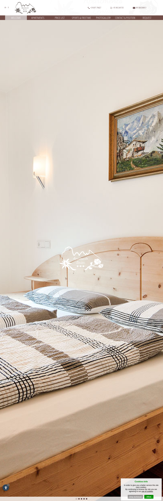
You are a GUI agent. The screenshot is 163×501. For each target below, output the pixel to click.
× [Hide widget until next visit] (8, 485)
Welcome (16, 18)
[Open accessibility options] (6, 487)
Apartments (37, 18)
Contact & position (125, 18)
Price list (60, 18)
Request (147, 18)
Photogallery (103, 18)
